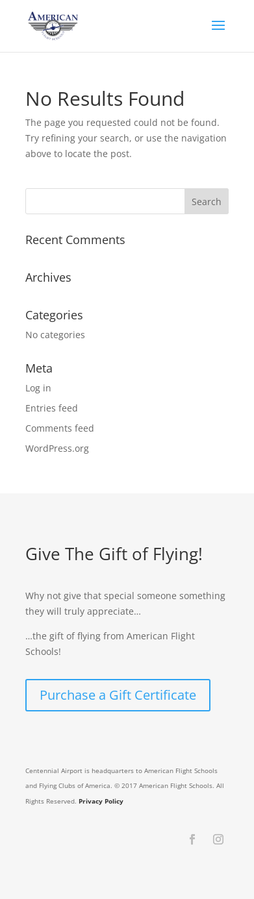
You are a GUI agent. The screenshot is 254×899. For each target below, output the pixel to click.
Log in (38, 388)
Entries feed (51, 408)
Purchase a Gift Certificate (118, 695)
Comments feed (59, 428)
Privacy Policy (101, 801)
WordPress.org (57, 448)
